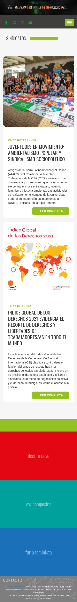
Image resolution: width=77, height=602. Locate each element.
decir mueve (38, 455)
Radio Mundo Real (16, 587)
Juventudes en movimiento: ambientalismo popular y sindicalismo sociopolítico (36, 152)
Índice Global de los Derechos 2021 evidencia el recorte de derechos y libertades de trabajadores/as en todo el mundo (37, 328)
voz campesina (38, 504)
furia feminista (38, 552)
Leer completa (50, 211)
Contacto (12, 580)
